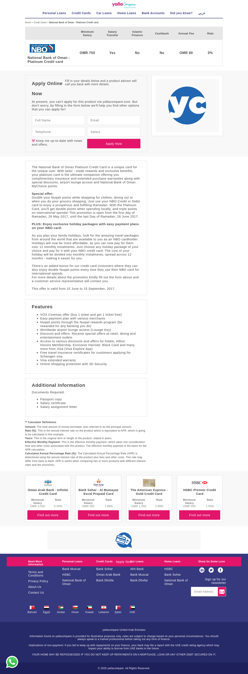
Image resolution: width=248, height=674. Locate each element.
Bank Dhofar (105, 580)
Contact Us (36, 592)
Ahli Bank (137, 569)
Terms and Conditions (35, 573)
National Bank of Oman (74, 582)
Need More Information (35, 563)
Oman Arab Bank (108, 574)
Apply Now (114, 143)
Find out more (47, 515)
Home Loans (172, 561)
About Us (34, 587)
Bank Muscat (71, 569)
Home (28, 22)
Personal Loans (72, 561)
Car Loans (137, 561)
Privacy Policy (38, 581)
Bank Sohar (104, 569)
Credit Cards (40, 22)
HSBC (66, 574)
